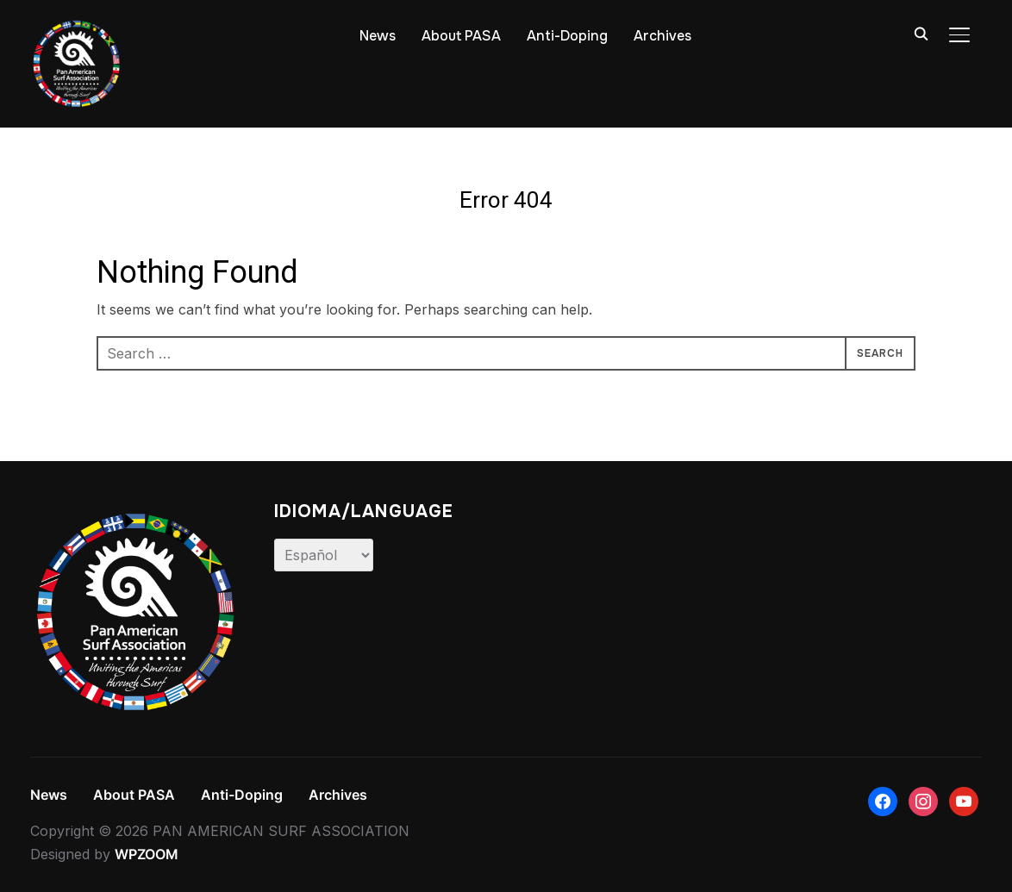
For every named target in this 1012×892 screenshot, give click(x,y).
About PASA (461, 36)
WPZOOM (146, 854)
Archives (662, 36)
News (377, 36)
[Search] (921, 33)
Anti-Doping (567, 36)
